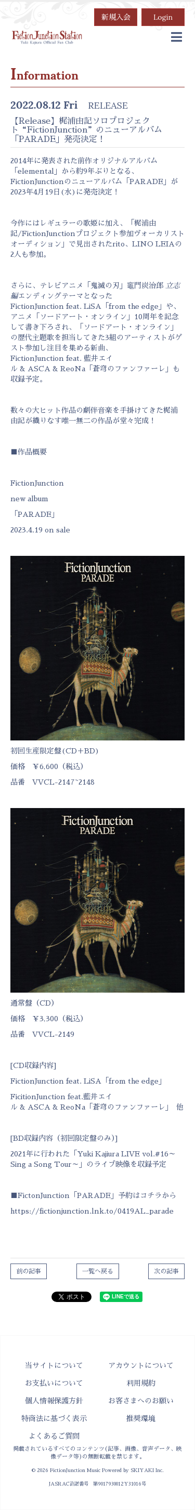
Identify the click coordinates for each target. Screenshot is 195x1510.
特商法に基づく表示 (54, 1418)
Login (163, 17)
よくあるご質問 (54, 1436)
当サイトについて (54, 1365)
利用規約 (140, 1383)
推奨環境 (140, 1418)
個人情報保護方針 (54, 1400)
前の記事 (28, 1271)
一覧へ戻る (97, 1271)
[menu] (176, 37)
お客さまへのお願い (141, 1400)
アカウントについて (141, 1365)
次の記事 (166, 1271)
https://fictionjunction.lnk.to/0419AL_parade (92, 1211)
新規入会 (116, 17)
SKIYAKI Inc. (147, 1470)
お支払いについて (54, 1383)
